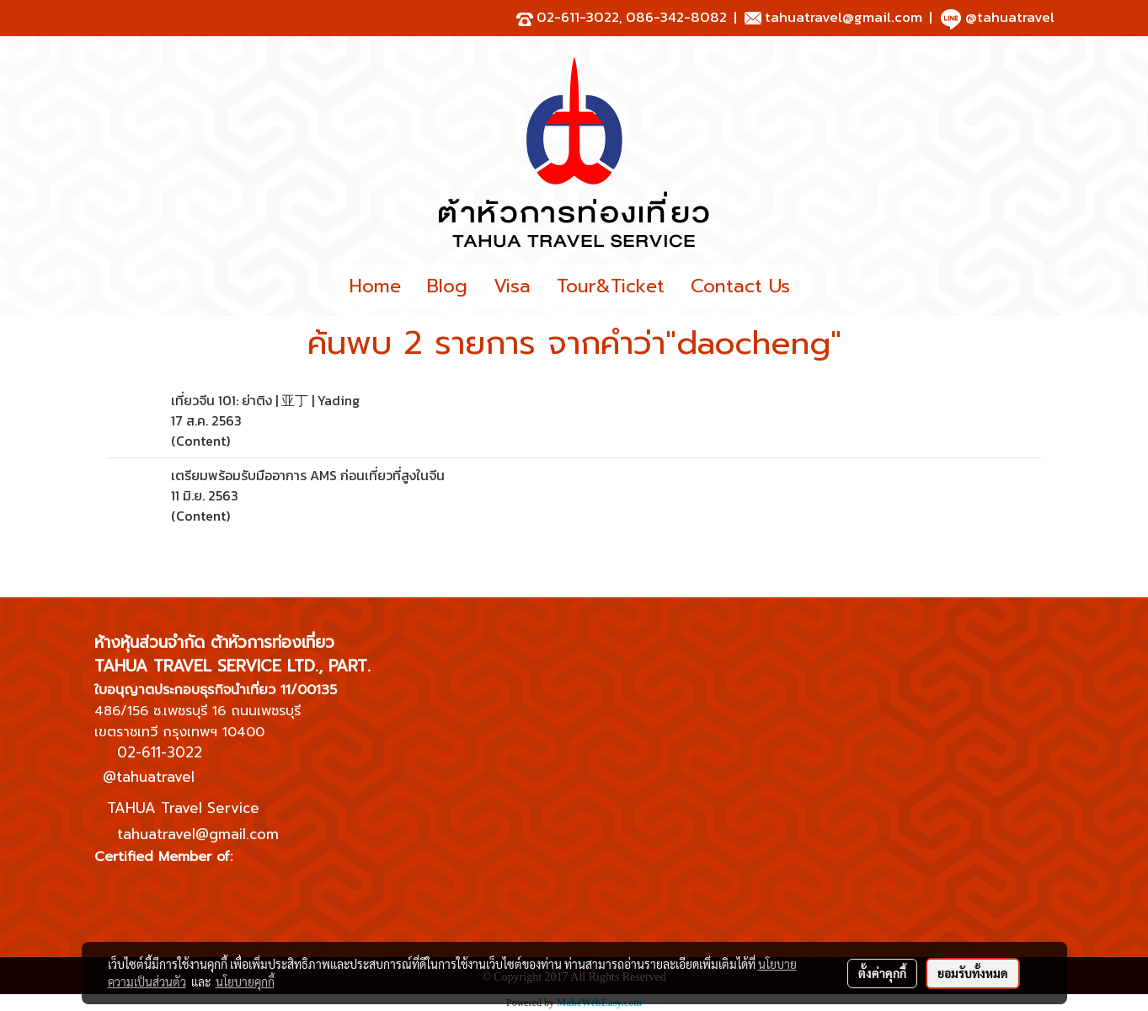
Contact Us (740, 286)
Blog (447, 286)
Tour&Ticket (611, 286)
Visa (512, 286)
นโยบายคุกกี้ (245, 981)
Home (375, 286)
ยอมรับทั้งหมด (972, 973)
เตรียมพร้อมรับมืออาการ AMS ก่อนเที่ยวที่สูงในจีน (308, 475)
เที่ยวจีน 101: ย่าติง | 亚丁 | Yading (265, 400)
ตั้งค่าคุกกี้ (882, 973)
